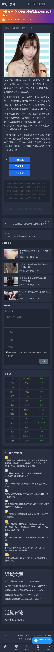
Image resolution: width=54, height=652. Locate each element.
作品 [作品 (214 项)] (27, 383)
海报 (28, 209)
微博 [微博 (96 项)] (41, 392)
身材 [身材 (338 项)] (27, 432)
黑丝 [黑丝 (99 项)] (41, 441)
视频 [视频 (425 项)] (41, 427)
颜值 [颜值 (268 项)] (12, 441)
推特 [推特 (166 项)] (12, 401)
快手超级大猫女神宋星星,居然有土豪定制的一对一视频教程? (26, 495)
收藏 (18, 209)
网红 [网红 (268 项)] (41, 418)
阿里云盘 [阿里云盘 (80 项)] (26, 436)
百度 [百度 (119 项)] (12, 410)
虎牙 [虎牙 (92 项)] (12, 427)
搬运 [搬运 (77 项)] (27, 401)
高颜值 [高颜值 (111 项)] (26, 441)
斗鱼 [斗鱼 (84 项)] (12, 405)
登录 (42, 4)
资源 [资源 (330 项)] (12, 432)
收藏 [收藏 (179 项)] (41, 401)
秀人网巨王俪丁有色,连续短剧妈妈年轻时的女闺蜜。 (26, 538)
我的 (37, 648)
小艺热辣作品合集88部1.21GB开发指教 (22, 581)
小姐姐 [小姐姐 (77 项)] (26, 392)
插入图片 (9, 311)
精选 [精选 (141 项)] (12, 418)
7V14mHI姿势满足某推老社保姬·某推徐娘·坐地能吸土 (26, 485)
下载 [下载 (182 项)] (41, 378)
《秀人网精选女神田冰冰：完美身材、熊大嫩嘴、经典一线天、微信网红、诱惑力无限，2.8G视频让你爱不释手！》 (26, 527)
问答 (27, 648)
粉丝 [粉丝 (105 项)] (41, 414)
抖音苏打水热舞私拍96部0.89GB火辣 (21, 594)
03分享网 (9, 4)
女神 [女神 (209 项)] (41, 387)
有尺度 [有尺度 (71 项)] (26, 405)
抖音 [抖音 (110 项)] (41, 396)
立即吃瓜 (19, 159)
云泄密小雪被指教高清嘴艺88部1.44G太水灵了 (26, 586)
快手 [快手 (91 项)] (12, 396)
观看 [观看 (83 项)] (27, 427)
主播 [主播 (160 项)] (12, 383)
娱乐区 (10, 20)
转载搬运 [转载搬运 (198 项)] (12, 436)
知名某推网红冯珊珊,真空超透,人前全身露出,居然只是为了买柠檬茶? (27, 505)
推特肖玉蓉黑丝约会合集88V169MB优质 (23, 599)
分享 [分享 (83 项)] (41, 383)
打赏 (9, 209)
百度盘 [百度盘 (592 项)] (41, 410)
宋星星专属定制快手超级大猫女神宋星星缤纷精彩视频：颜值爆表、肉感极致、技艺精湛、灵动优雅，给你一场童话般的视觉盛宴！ (26, 463)
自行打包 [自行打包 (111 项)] (41, 423)
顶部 (48, 648)
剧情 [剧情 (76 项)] (12, 387)
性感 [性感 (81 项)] (27, 396)
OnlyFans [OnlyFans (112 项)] (26, 378)
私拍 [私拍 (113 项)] (27, 414)
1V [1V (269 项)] (12, 378)
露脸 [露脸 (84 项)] (41, 436)
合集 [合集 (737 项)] (27, 387)
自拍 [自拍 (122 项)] (27, 423)
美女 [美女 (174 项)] (12, 423)
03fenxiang (22, 635)
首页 (17, 28)
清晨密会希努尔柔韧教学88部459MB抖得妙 (24, 590)
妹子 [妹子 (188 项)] (12, 392)
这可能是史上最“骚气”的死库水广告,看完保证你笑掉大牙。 (26, 559)
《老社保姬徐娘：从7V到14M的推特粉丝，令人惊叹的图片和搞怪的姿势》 (26, 474)
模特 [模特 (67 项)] (41, 405)
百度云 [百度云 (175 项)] (26, 410)
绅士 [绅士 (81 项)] (27, 418)
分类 (16, 648)
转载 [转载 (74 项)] (41, 432)
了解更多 (19, 166)
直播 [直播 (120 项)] (12, 414)
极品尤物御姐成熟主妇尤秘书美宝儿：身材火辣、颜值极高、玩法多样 (25, 549)
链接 (37, 209)
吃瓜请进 (19, 173)
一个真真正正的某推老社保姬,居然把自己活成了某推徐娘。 (26, 515)
